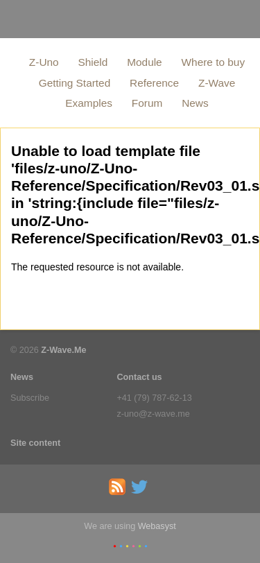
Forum (147, 103)
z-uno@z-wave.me (153, 414)
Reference (154, 83)
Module (144, 62)
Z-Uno (44, 62)
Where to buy (213, 62)
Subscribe (29, 398)
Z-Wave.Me (63, 350)
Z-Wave (216, 83)
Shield (93, 62)
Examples (88, 103)
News (195, 103)
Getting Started (75, 83)
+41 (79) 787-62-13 (154, 398)
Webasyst (157, 526)
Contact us (139, 377)
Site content (35, 443)
